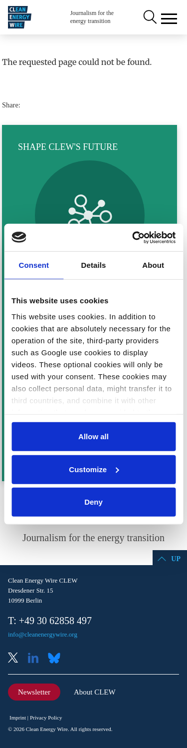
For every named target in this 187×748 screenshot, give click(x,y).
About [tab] (153, 265)
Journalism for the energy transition (92, 16)
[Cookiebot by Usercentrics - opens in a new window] (133, 237)
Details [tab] (93, 265)
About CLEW (95, 692)
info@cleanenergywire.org (42, 634)
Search (149, 17)
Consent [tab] (33, 265)
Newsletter (34, 692)
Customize (94, 469)
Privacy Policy (46, 718)
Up (176, 559)
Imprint (17, 718)
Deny (93, 502)
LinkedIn (37, 659)
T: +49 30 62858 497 (50, 621)
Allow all (93, 436)
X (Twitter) (17, 659)
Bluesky (57, 659)
